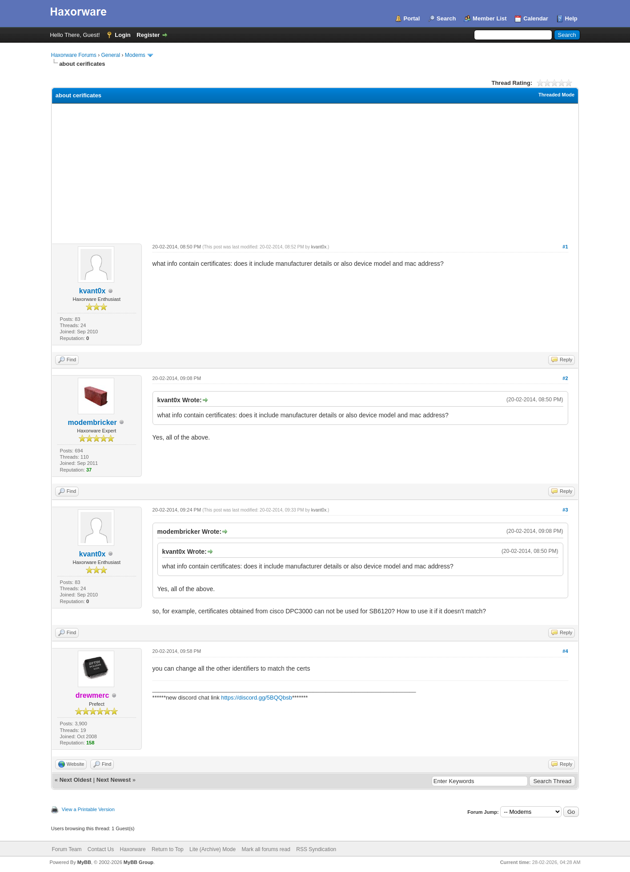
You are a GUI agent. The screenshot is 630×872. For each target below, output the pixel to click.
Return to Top (168, 849)
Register (148, 35)
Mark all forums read (266, 849)
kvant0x (92, 291)
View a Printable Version (88, 809)
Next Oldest (76, 779)
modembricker (92, 422)
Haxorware (133, 849)
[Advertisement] (315, 170)
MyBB (84, 862)
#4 (565, 651)
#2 (565, 378)
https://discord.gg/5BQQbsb (256, 697)
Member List (490, 18)
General (110, 55)
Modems (135, 55)
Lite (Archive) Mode (212, 849)
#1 (565, 246)
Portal (412, 18)
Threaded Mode (556, 94)
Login (122, 35)
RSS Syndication (316, 849)
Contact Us (101, 849)
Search (446, 18)
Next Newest (113, 779)
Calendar (535, 18)
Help (571, 18)
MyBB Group (138, 862)
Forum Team (66, 849)
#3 (565, 509)
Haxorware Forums (73, 55)
